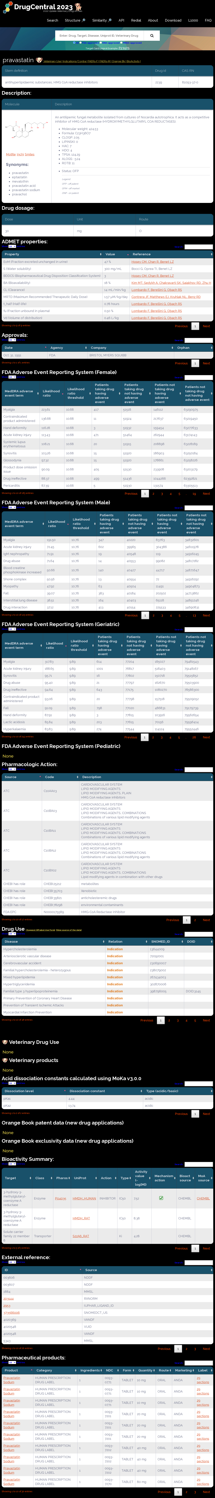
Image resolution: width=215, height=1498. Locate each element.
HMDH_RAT (81, 1218)
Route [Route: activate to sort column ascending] (164, 1370)
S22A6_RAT (81, 1236)
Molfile (11, 154)
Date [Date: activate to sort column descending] (9, 347)
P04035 (60, 1198)
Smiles (29, 154)
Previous (181, 326)
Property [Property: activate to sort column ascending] (12, 254)
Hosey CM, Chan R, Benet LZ (153, 262)
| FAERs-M (104, 61)
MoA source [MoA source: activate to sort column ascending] (204, 1178)
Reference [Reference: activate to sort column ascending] (142, 254)
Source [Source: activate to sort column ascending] (91, 1270)
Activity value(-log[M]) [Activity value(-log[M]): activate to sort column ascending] (141, 1178)
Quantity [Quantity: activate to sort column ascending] (145, 1370)
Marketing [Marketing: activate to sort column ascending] (183, 1370)
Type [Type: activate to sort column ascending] (125, 1178)
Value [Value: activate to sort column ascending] (110, 254)
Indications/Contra (75, 61)
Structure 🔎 (75, 20)
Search (52, 20)
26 (194, 737)
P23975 (124, 48)
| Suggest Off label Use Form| (40, 930)
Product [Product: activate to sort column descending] (11, 1370)
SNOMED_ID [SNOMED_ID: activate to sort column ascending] (160, 941)
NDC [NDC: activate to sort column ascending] (109, 1370)
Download (173, 20)
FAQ (208, 20)
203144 (8, 1298)
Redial (136, 20)
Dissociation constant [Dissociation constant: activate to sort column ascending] (87, 1091)
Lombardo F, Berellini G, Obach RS (157, 290)
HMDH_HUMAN (84, 1198)
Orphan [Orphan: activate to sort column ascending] (183, 347)
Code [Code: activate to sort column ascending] (49, 777)
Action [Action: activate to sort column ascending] (106, 1178)
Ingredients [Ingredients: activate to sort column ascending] (90, 1370)
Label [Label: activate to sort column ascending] (202, 1370)
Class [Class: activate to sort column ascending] (39, 1178)
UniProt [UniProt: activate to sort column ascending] (80, 1178)
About (153, 20)
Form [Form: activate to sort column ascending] (127, 1370)
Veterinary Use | (53, 61)
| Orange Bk (118, 61)
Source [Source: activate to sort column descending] (10, 777)
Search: (194, 246)
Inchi (20, 154)
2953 (6, 1305)
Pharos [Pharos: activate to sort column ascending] (62, 1178)
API (121, 20)
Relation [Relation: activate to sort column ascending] (115, 941)
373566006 (11, 1312)
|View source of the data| (68, 930)
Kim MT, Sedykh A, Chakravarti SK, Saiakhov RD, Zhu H (171, 283)
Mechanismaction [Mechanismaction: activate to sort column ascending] (164, 1178)
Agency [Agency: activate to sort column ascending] (57, 347)
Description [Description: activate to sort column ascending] (91, 777)
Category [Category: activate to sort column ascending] (44, 1370)
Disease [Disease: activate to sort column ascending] (11, 941)
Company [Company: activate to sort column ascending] (98, 347)
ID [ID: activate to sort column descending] (6, 1270)
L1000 (193, 20)
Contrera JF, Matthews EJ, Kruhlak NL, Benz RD (166, 297)
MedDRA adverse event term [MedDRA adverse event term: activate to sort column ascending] (19, 393)
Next (206, 326)
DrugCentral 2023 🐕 (48, 7)
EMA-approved (111, 43)
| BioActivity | (133, 61)
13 (194, 615)
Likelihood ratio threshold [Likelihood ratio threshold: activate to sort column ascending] (76, 393)
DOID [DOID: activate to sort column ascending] (191, 941)
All (77, 43)
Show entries (13, 246)
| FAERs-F (92, 61)
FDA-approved (90, 43)
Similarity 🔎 (102, 20)
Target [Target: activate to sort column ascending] (10, 1178)
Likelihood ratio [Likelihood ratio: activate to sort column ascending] (51, 393)
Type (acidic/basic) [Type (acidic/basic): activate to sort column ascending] (162, 1091)
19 (194, 493)
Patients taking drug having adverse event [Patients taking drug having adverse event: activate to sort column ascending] (104, 393)
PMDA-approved (132, 43)
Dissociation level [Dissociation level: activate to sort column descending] (19, 1091)
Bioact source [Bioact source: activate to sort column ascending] (185, 1178)
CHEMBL (203, 1198)
